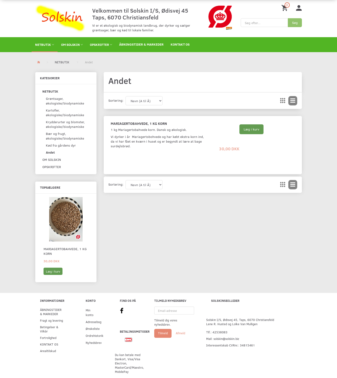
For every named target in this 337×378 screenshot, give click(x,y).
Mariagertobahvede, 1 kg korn (65, 251)
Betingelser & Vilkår (49, 329)
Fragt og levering (51, 320)
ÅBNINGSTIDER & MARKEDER (141, 44)
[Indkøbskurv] (285, 7)
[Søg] (295, 22)
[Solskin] (60, 18)
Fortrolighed (48, 338)
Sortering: (115, 100)
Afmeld (180, 333)
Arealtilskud (48, 351)
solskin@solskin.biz (226, 339)
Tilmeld (163, 333)
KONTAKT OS (180, 44)
